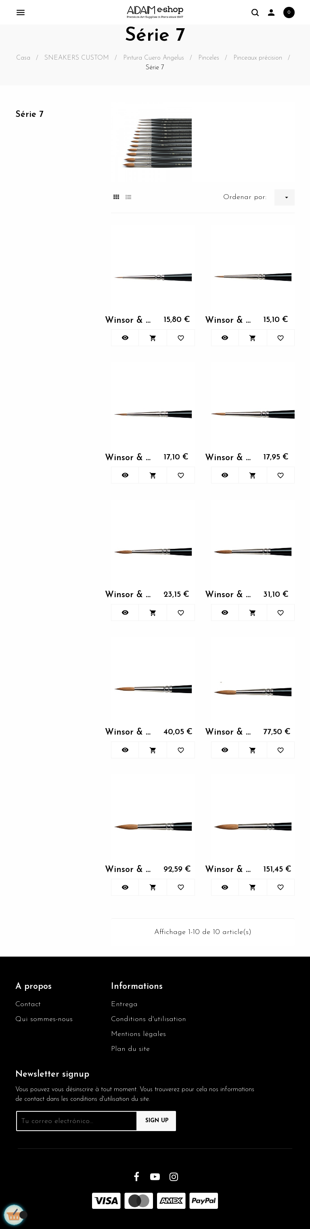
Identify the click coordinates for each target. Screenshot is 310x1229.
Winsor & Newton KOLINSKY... (130, 320)
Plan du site (130, 1049)
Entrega (124, 1004)
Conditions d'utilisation (148, 1019)
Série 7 (29, 114)
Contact (28, 1004)
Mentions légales (138, 1034)
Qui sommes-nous (44, 1019)
